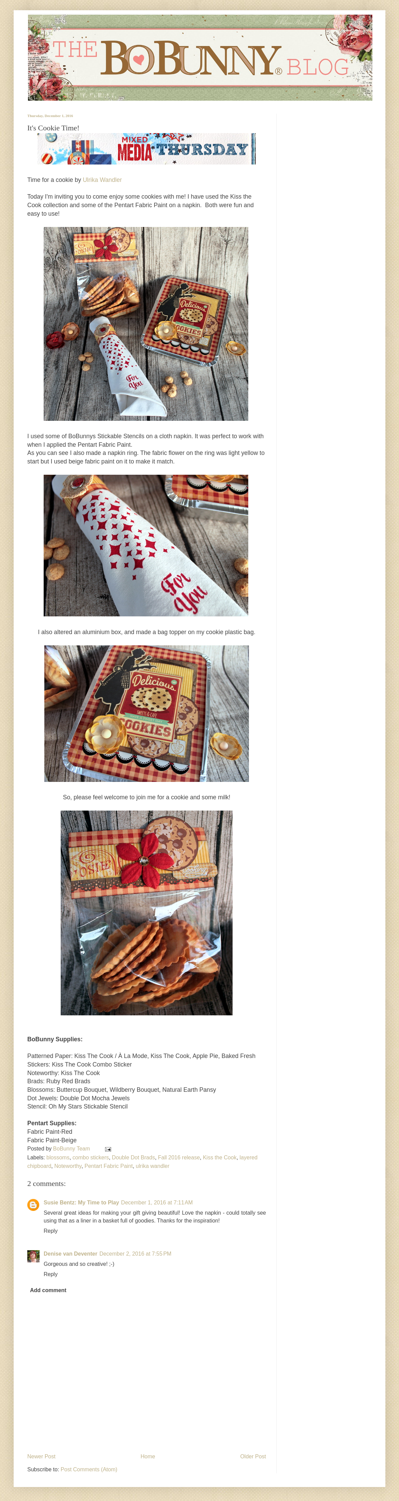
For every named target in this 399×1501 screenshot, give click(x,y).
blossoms (58, 1157)
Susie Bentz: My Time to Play (81, 1202)
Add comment (48, 1290)
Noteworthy (68, 1166)
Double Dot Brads (133, 1157)
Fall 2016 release (179, 1157)
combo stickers (91, 1157)
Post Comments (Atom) (89, 1469)
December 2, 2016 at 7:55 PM (135, 1254)
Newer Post (41, 1456)
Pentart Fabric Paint (109, 1166)
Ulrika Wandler (102, 179)
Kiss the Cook (220, 1157)
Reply (51, 1231)
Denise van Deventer (70, 1254)
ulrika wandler (152, 1166)
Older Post (253, 1456)
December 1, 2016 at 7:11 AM (157, 1202)
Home (148, 1456)
